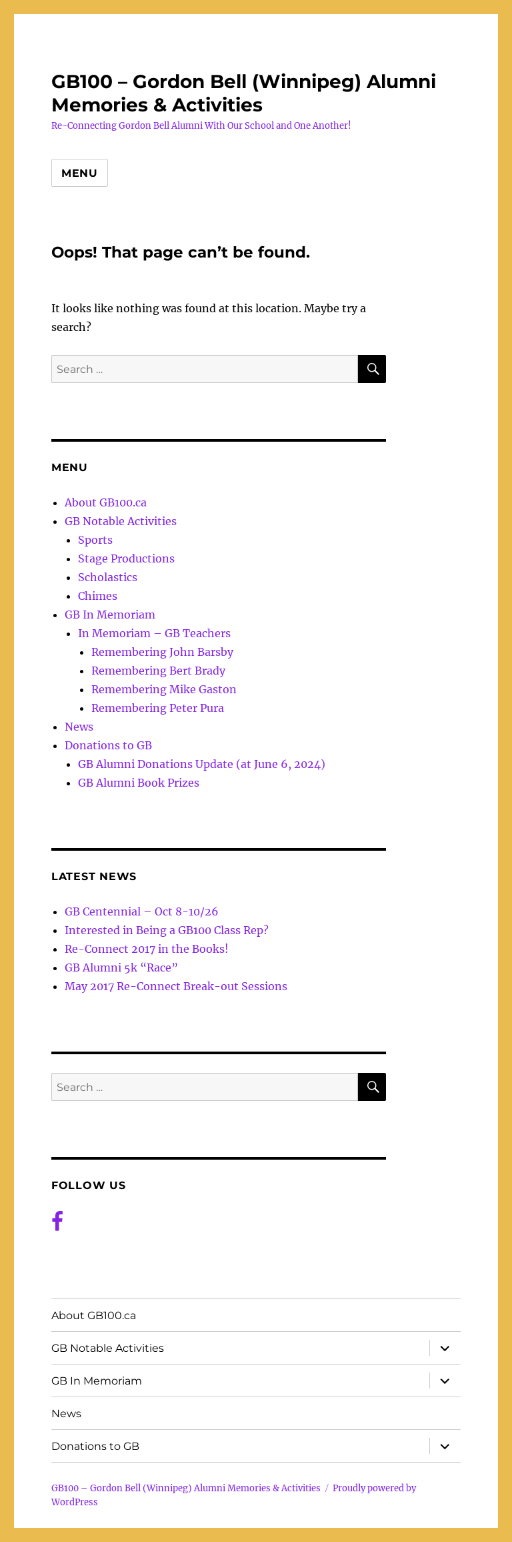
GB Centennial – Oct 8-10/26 (142, 911)
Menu (79, 173)
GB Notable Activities (121, 521)
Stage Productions (126, 558)
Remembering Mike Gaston (164, 689)
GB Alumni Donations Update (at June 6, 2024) (201, 764)
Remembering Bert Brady (158, 670)
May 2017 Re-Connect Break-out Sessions (176, 986)
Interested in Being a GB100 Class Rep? (167, 930)
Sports (95, 539)
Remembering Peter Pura (157, 708)
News (79, 726)
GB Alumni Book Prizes (138, 782)
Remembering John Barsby (162, 652)
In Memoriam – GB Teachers (154, 633)
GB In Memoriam (110, 614)
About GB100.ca (106, 502)
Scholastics (107, 577)
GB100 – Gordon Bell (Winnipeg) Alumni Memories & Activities (243, 93)
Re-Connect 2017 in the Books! (147, 948)
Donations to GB (108, 745)
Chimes (97, 596)
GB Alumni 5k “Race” (121, 967)
